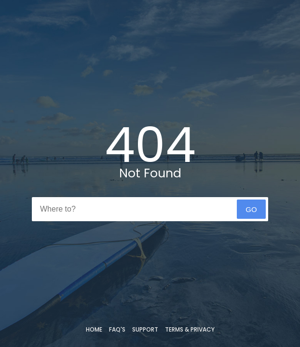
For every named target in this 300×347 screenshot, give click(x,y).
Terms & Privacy (190, 329)
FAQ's (117, 329)
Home (94, 329)
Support (145, 329)
